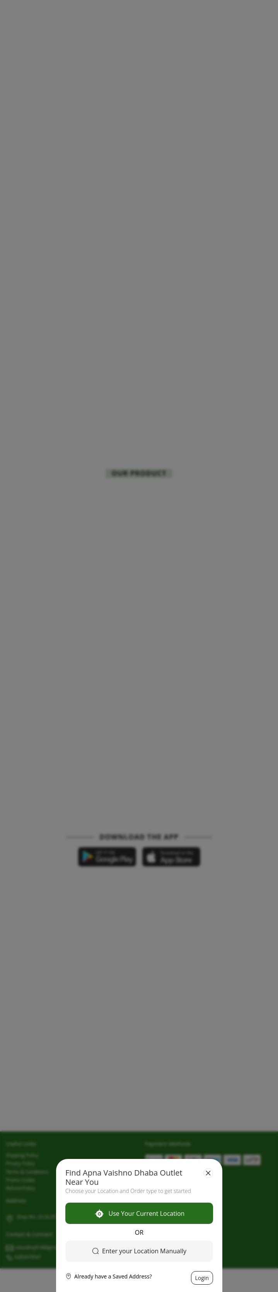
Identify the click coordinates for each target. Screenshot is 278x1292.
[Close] (208, 1173)
